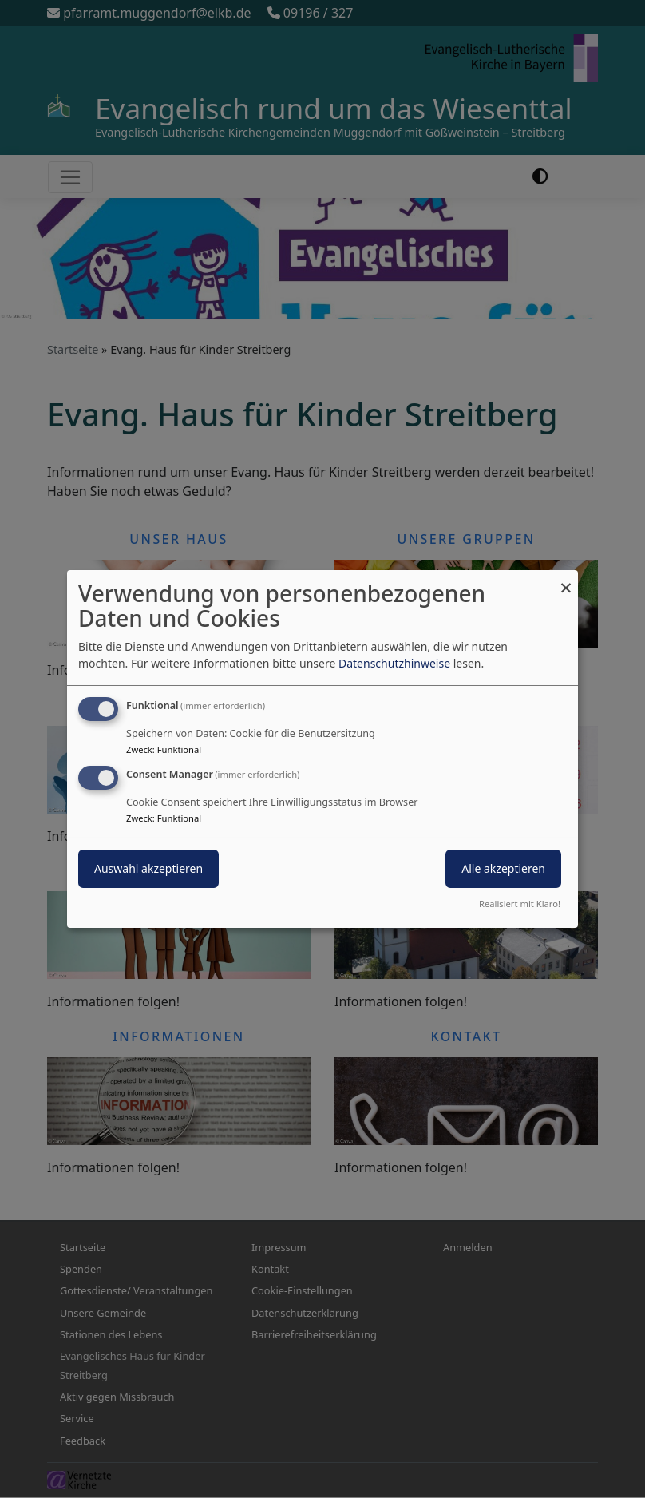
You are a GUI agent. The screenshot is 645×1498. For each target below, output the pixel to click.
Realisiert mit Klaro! (519, 904)
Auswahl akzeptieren (148, 868)
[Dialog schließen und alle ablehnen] (566, 580)
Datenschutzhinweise (394, 663)
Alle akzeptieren (503, 868)
